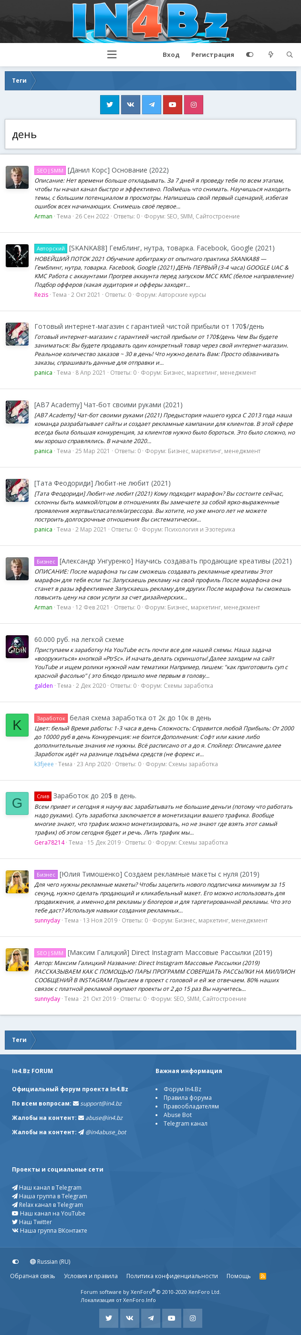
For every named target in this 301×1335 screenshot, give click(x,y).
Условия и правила (91, 1276)
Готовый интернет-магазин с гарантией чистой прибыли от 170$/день (149, 326)
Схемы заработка (188, 686)
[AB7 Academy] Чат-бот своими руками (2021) (108, 404)
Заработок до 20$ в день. (85, 795)
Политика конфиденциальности (172, 1276)
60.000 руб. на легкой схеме (79, 639)
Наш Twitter (32, 1222)
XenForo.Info (139, 1299)
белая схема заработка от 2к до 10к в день (122, 717)
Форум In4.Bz (182, 1089)
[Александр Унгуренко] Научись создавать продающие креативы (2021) (163, 560)
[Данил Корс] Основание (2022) (101, 169)
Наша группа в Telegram (49, 1196)
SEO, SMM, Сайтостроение (203, 216)
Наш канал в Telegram (47, 1187)
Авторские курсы (182, 295)
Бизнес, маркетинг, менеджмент (210, 373)
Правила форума (188, 1098)
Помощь (239, 1276)
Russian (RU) (50, 1262)
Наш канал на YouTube (48, 1213)
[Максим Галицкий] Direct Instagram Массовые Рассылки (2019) (153, 952)
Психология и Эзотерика (200, 529)
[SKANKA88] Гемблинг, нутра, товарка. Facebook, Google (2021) (154, 247)
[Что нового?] (270, 55)
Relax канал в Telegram (47, 1205)
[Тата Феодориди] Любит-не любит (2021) (102, 483)
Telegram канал (186, 1123)
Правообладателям (191, 1106)
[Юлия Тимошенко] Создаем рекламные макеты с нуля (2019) (146, 874)
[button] (112, 54)
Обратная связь (32, 1276)
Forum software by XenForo (151, 1291)
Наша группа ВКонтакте (49, 1230)
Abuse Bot (178, 1115)
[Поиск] (289, 55)
